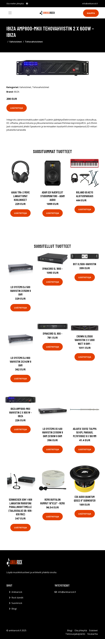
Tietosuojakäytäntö (75, 633)
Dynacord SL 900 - (52, 333)
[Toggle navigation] (10, 12)
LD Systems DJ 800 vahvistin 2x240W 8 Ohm (20, 361)
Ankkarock (17, 592)
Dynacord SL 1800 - (52, 268)
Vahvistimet (15, 41)
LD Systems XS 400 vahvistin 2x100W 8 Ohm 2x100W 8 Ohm (52, 432)
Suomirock (17, 603)
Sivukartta (92, 633)
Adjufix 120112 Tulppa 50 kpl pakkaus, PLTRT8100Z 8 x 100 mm (84, 432)
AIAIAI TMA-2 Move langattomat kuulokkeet (20, 196)
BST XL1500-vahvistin (84, 264)
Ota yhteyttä (81, 630)
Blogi (14, 608)
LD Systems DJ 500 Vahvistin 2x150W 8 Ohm (20, 290)
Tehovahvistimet (34, 41)
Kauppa (91, 13)
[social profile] (27, 3)
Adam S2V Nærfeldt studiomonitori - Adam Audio (52, 196)
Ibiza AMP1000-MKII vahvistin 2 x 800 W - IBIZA (20, 412)
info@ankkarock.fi (90, 3)
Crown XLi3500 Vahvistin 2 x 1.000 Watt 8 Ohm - (85, 340)
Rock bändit (17, 597)
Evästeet (93, 630)
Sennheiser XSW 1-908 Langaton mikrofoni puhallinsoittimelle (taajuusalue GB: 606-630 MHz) (20, 507)
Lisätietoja (16, 108)
